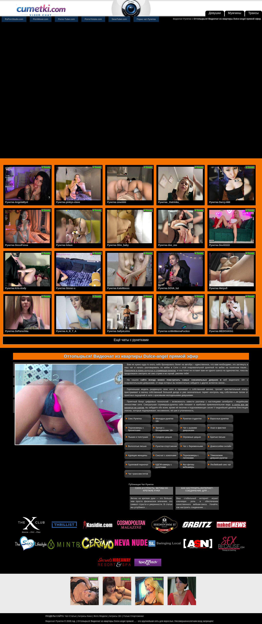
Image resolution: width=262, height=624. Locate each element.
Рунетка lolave (64, 245)
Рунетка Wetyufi (218, 288)
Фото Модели (100, 616)
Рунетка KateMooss (118, 288)
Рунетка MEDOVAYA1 (221, 331)
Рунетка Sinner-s (65, 288)
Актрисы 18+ (115, 616)
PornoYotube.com (93, 19)
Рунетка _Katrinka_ (169, 202)
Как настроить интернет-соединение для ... (197, 489)
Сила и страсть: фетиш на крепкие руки (151, 489)
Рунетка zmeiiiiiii (116, 202)
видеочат (149, 370)
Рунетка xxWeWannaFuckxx (174, 331)
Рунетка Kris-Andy (15, 288)
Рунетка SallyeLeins (118, 331)
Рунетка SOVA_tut (168, 288)
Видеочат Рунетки (182, 19)
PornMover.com (40, 19)
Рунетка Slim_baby (118, 245)
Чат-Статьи (70, 616)
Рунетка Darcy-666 (219, 202)
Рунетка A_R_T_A (66, 331)
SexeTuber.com (119, 19)
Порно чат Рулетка (146, 19)
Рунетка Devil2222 (219, 245)
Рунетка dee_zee (167, 245)
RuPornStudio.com (14, 19)
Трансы (253, 13)
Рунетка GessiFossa (16, 245)
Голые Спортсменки (133, 616)
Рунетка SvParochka (16, 331)
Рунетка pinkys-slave (68, 202)
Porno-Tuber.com (66, 19)
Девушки (215, 13)
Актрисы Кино (85, 616)
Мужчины (234, 13)
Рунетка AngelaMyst (16, 202)
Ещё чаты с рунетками (131, 340)
